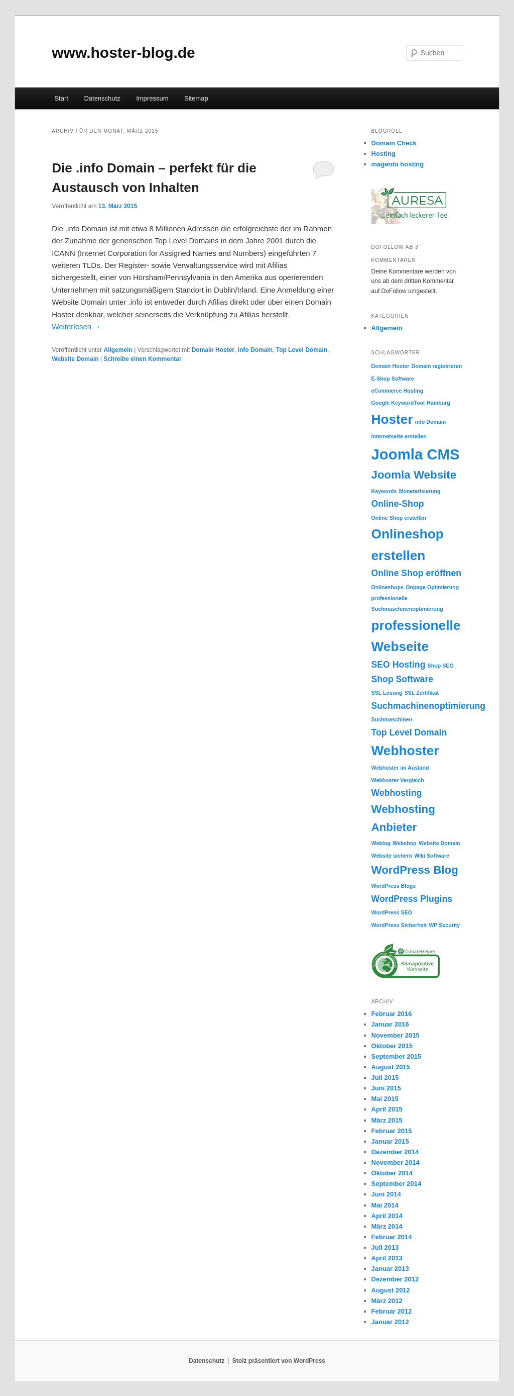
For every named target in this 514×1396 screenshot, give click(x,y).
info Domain (255, 349)
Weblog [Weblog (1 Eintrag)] (381, 843)
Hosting (383, 153)
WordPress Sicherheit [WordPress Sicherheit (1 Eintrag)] (399, 925)
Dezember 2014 (395, 1152)
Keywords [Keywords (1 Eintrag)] (384, 491)
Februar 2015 (391, 1131)
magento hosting (397, 164)
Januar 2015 (390, 1141)
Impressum (152, 98)
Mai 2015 (385, 1098)
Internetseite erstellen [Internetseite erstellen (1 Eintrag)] (399, 436)
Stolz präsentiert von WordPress (278, 1360)
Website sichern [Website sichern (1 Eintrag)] (392, 856)
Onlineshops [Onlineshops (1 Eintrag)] (387, 587)
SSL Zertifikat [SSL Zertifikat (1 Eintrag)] (422, 693)
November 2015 (395, 1035)
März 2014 (387, 1226)
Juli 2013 (385, 1247)
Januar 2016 (390, 1024)
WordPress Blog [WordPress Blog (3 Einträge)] (414, 870)
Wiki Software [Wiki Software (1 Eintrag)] (431, 856)
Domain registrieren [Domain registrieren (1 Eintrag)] (437, 366)
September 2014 (396, 1183)
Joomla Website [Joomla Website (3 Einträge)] (414, 475)
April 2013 (387, 1258)
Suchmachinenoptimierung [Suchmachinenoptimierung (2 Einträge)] (428, 706)
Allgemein (117, 349)
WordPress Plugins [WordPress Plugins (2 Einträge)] (412, 899)
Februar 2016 (391, 1013)
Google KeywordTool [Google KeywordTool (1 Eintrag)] (398, 403)
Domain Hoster (213, 349)
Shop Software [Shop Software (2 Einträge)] (402, 679)
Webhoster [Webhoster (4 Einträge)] (405, 750)
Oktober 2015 (392, 1046)
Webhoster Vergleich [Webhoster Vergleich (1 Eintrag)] (397, 780)
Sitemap (196, 98)
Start (61, 98)
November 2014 (395, 1162)
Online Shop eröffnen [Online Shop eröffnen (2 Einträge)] (416, 573)
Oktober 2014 (392, 1173)
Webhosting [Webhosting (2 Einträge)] (396, 793)
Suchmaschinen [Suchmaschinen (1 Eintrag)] (392, 719)
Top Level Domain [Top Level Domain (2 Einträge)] (409, 732)
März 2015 (387, 1120)
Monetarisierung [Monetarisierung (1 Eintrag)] (420, 491)
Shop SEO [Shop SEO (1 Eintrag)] (441, 666)
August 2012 (390, 1290)
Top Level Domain (301, 349)
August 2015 (390, 1067)
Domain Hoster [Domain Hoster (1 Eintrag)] (390, 366)
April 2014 (387, 1216)
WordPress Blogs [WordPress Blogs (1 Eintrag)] (393, 886)
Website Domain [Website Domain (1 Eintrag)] (439, 843)
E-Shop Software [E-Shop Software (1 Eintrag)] (392, 379)
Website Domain (75, 358)
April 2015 (387, 1109)
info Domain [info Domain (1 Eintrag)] (430, 422)
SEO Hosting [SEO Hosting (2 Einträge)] (398, 665)
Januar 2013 (390, 1268)
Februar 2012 (391, 1311)
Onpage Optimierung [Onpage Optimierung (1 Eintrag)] (432, 587)
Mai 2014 (385, 1205)
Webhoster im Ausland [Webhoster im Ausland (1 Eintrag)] (400, 768)
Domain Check (394, 143)
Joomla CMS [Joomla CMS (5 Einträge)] (415, 454)
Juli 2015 (385, 1077)
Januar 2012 (390, 1322)
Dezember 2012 (395, 1279)
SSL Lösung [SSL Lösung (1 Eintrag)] (387, 693)
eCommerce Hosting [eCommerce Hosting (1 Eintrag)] (397, 391)
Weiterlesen (76, 326)
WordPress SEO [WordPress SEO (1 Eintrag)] (392, 912)
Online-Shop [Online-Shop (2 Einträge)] (397, 504)
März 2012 (387, 1301)
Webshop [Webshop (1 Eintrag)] (405, 843)
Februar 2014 (391, 1237)
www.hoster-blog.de (123, 52)
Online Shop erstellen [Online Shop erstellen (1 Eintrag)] (399, 518)
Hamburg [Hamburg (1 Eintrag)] (438, 403)
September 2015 (396, 1056)
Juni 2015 (386, 1088)
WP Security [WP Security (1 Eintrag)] (444, 925)
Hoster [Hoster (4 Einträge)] (392, 419)
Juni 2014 (386, 1194)
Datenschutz (102, 98)
